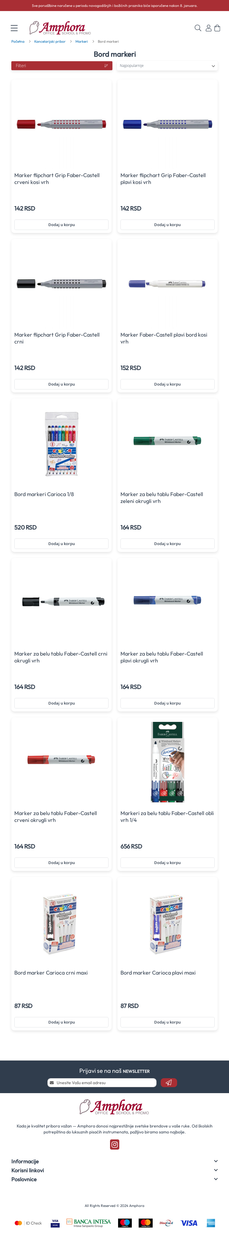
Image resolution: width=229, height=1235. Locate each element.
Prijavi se (208, 28)
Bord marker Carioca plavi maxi (158, 972)
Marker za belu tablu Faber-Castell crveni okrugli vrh (55, 816)
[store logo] (64, 28)
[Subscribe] (169, 1082)
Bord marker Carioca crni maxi (51, 972)
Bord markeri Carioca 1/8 (44, 494)
